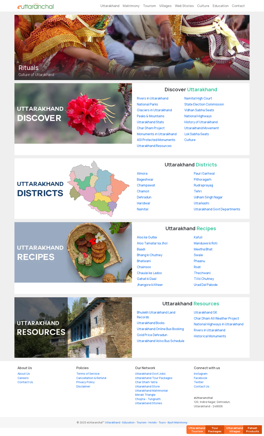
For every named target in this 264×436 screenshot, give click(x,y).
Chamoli (143, 191)
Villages (165, 6)
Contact (238, 6)
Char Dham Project (151, 128)
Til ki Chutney (204, 279)
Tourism (149, 6)
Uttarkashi (201, 203)
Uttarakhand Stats (150, 122)
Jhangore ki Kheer (150, 285)
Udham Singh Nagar (208, 197)
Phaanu (199, 261)
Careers (23, 378)
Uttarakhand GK (205, 312)
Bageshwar (145, 179)
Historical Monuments (210, 336)
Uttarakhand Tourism (197, 429)
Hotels (152, 422)
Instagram (200, 374)
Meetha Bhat (203, 249)
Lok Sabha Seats (196, 134)
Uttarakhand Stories (148, 403)
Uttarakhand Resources (154, 146)
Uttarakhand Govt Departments (217, 209)
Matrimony (131, 6)
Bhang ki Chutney (149, 255)
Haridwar (143, 203)
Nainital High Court (198, 98)
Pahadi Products (252, 429)
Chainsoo (144, 267)
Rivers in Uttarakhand (152, 98)
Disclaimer (83, 386)
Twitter (199, 382)
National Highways (198, 116)
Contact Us (25, 382)
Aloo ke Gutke (147, 237)
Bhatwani (144, 261)
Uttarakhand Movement (201, 128)
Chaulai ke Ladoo (149, 273)
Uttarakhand (109, 6)
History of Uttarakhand (201, 122)
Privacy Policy (85, 382)
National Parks (147, 104)
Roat (197, 267)
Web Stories (184, 6)
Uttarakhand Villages (234, 429)
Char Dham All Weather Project (216, 318)
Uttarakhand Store (147, 386)
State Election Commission (204, 104)
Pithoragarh (202, 179)
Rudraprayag (203, 185)
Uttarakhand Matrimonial (151, 390)
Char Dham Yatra (146, 382)
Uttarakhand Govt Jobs (150, 374)
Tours (162, 422)
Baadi (141, 249)
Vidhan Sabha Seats (199, 110)
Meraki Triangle (145, 395)
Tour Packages (215, 429)
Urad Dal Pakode (206, 285)
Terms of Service (88, 374)
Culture (203, 6)
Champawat (146, 185)
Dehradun (144, 197)
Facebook (200, 378)
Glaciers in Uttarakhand (154, 110)
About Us (24, 374)
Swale (198, 255)
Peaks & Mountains (150, 116)
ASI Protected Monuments (156, 140)
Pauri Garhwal (204, 173)
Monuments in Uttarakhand (157, 134)
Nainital (142, 209)
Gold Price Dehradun (152, 335)
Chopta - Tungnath (148, 399)
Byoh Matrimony (177, 422)
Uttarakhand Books (151, 323)
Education (221, 6)
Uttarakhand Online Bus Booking (160, 329)
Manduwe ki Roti (205, 243)
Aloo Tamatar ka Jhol (152, 243)
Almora (142, 173)
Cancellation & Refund (91, 378)
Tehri (198, 191)
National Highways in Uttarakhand (218, 324)
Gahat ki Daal (146, 279)
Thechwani (202, 273)
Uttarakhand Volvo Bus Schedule (160, 341)
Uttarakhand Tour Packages (153, 378)
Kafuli (198, 237)
